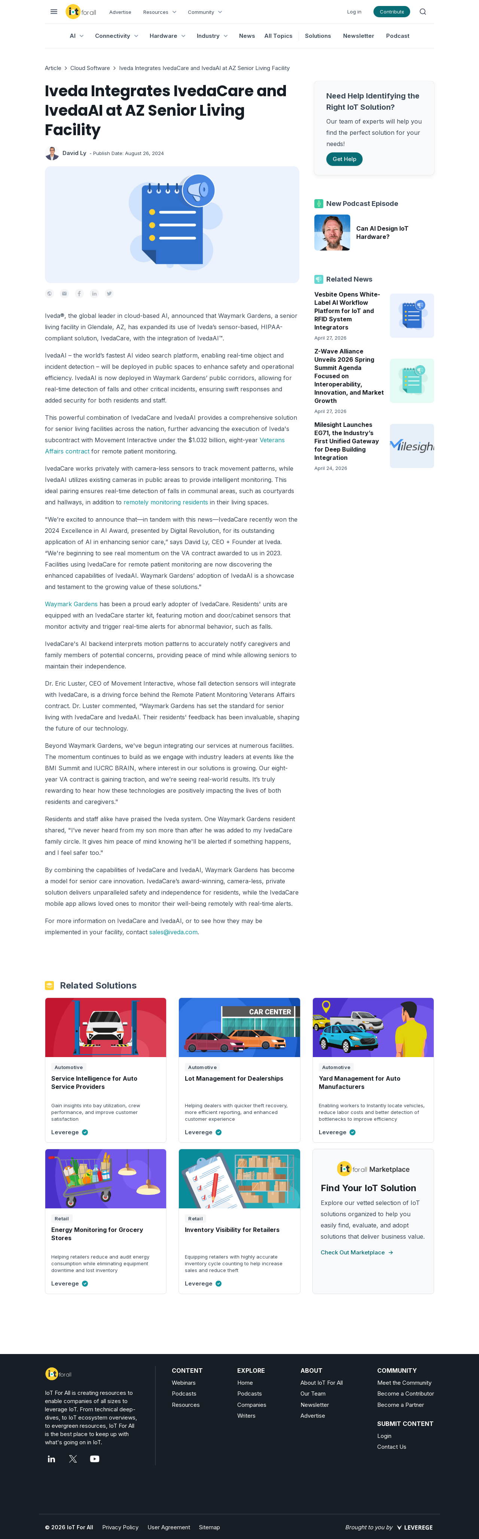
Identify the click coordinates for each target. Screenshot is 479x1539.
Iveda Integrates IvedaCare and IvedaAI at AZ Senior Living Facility (204, 68)
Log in (354, 12)
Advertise (120, 12)
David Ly (74, 153)
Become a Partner (400, 1404)
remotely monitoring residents (165, 502)
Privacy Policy (120, 1527)
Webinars (184, 1382)
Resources (186, 1404)
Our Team (313, 1393)
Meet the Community (404, 1382)
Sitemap (209, 1527)
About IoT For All (321, 1382)
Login (384, 1435)
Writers (246, 1415)
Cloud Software (90, 68)
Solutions (318, 35)
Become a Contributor (405, 1393)
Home (245, 1382)
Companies (251, 1404)
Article (53, 68)
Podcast (397, 35)
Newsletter (358, 35)
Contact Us (391, 1446)
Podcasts (184, 1393)
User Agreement (168, 1527)
